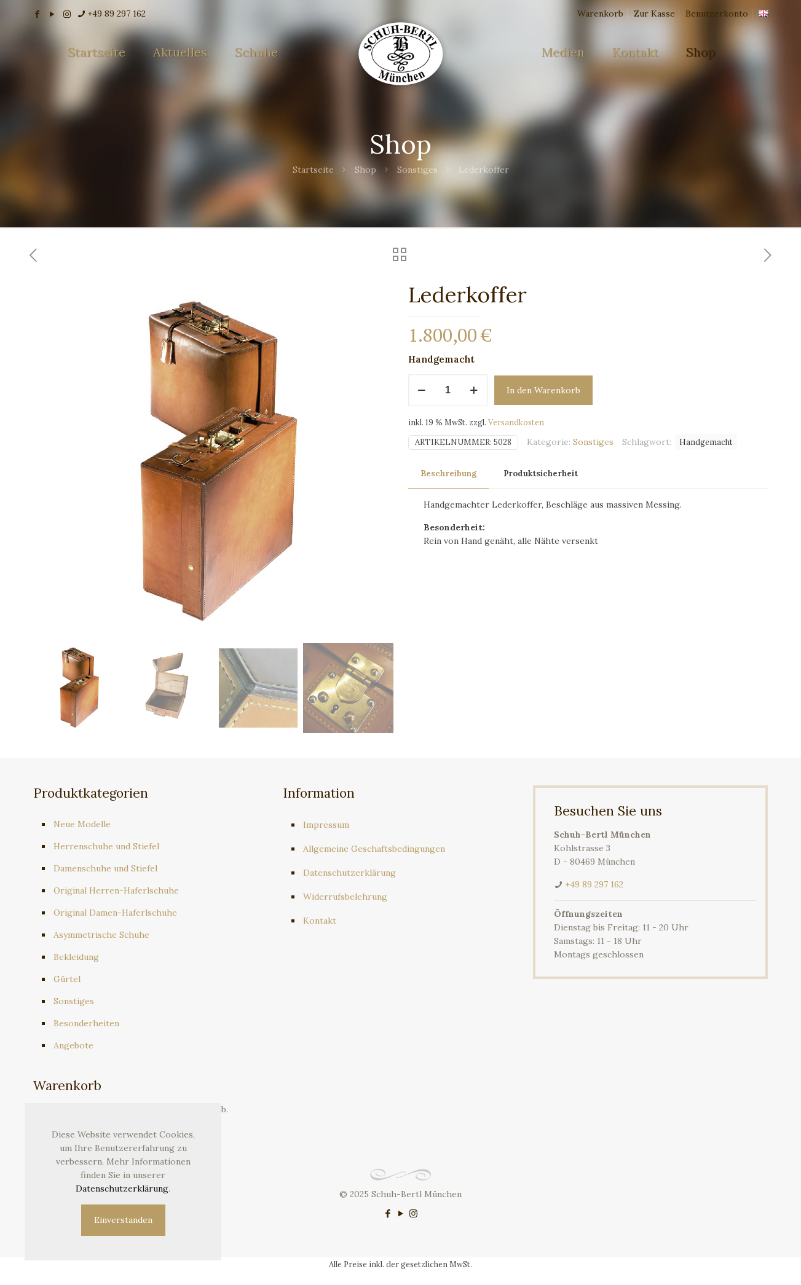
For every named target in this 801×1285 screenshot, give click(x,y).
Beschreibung (448, 473)
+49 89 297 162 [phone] (116, 13)
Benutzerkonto (716, 13)
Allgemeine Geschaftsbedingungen (374, 848)
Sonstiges (417, 169)
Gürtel (67, 978)
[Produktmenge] (448, 390)
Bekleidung (76, 956)
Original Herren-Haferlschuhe (116, 890)
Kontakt (319, 920)
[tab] (448, 474)
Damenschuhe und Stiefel (105, 868)
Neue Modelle (82, 824)
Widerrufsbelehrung (345, 896)
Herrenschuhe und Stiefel (106, 846)
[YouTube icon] (400, 1213)
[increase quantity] (474, 390)
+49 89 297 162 (594, 884)
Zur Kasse (654, 13)
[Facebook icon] (387, 1213)
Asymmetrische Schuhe (101, 934)
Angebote (73, 1045)
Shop (365, 169)
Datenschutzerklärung (349, 872)
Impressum (326, 824)
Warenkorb (600, 13)
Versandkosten (516, 422)
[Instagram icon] (413, 1213)
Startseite (313, 169)
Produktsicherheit (540, 473)
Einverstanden (123, 1219)
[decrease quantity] (422, 390)
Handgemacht (706, 442)
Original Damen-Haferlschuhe (115, 912)
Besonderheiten (86, 1023)
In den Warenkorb (543, 390)
